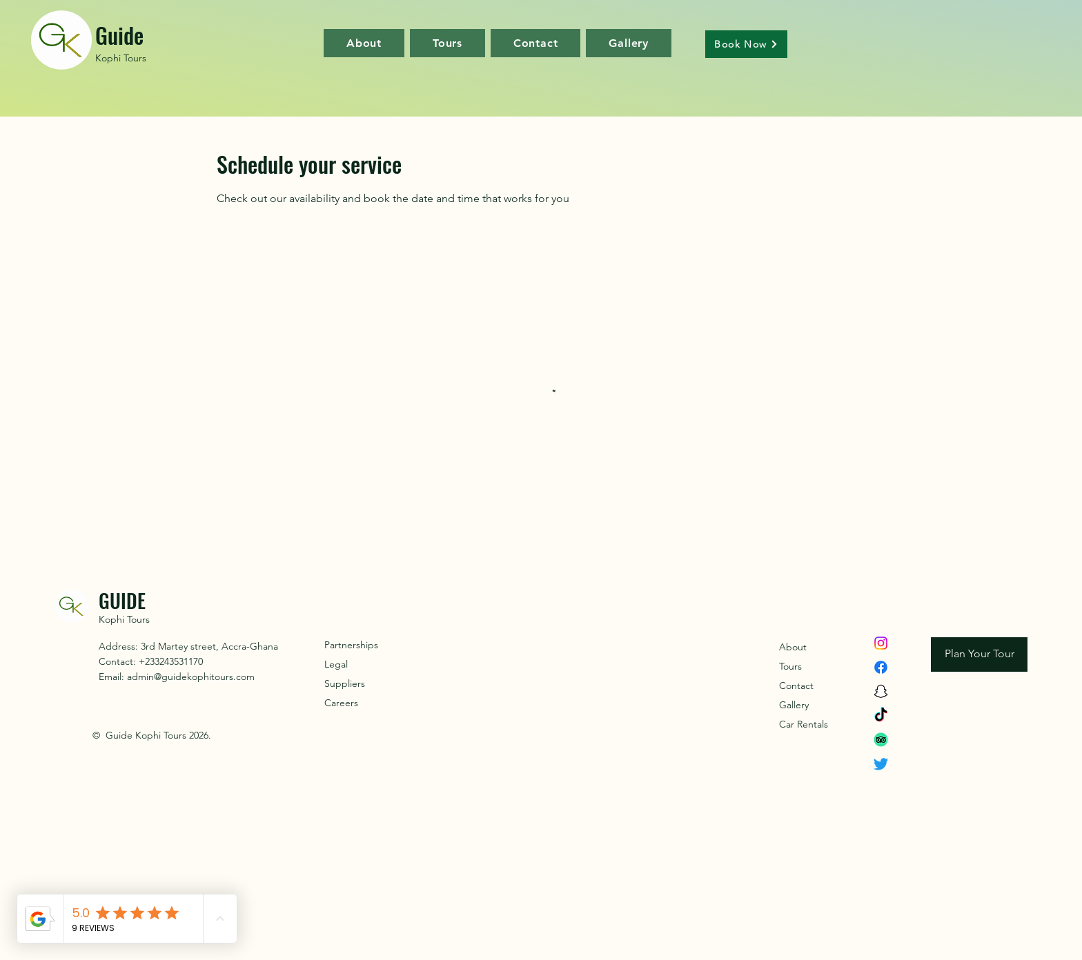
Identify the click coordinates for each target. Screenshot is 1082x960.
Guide (119, 35)
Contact (796, 685)
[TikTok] (880, 715)
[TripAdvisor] (880, 739)
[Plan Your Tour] (979, 654)
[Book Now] (746, 44)
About (793, 647)
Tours (790, 666)
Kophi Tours (120, 58)
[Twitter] (880, 763)
